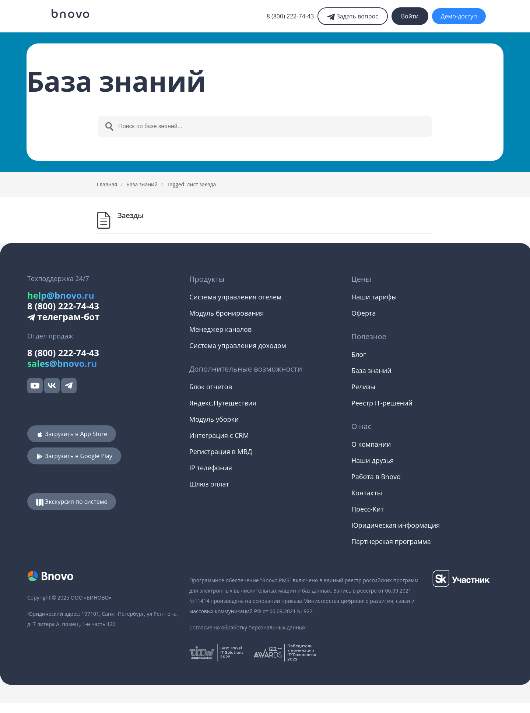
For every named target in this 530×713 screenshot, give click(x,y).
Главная (107, 184)
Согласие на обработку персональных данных (247, 627)
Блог (358, 354)
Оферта (363, 313)
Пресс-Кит (367, 509)
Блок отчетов (210, 386)
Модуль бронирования (226, 313)
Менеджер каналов (220, 329)
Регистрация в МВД (220, 451)
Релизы (363, 386)
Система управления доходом (237, 345)
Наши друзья (372, 460)
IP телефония (210, 467)
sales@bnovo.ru (62, 363)
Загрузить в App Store (71, 434)
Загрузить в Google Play (74, 456)
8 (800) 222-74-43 (290, 16)
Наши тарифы (374, 296)
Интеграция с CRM (219, 435)
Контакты (366, 492)
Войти (410, 16)
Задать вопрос (352, 16)
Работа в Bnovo (376, 476)
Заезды (130, 215)
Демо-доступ (459, 16)
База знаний (142, 184)
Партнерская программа (391, 541)
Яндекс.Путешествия (222, 402)
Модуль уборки (214, 419)
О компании (371, 444)
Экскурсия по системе (72, 502)
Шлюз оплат (209, 484)
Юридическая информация (395, 525)
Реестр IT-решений (382, 402)
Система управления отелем (235, 296)
